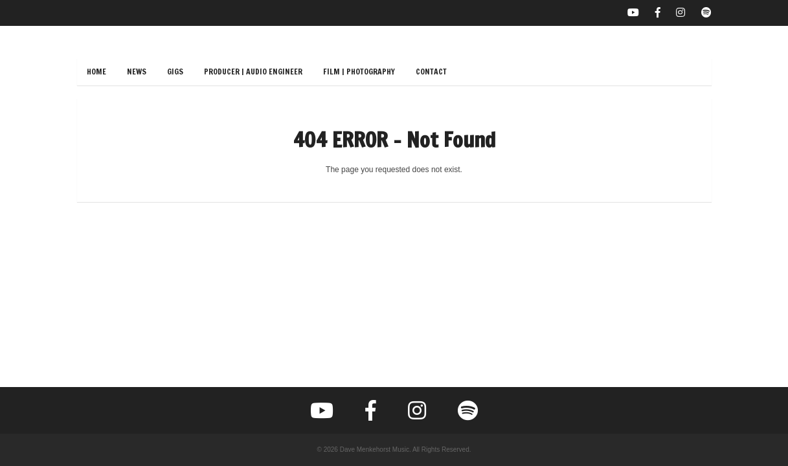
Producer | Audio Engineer (253, 71)
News (136, 71)
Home (96, 71)
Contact (431, 71)
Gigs (175, 71)
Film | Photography (359, 71)
